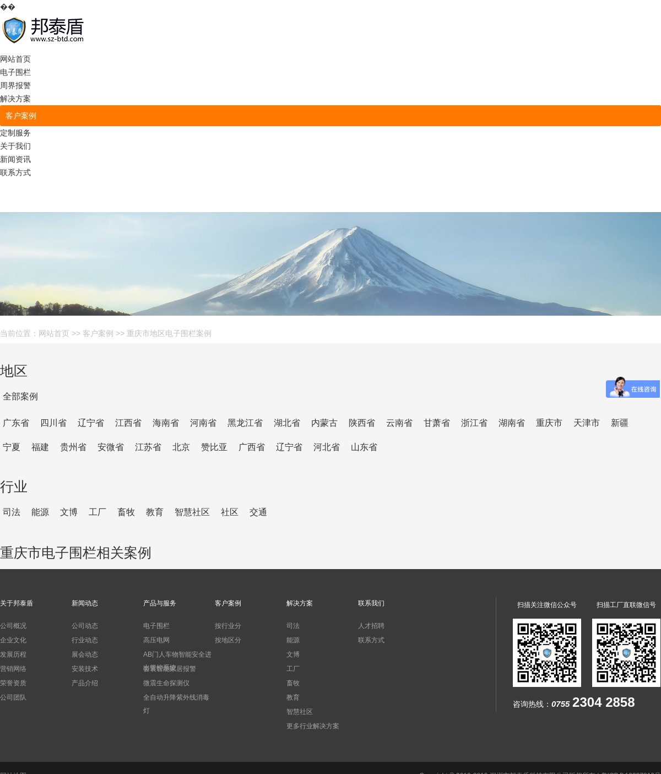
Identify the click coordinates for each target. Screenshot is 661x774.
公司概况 (13, 626)
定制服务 (15, 132)
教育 (155, 512)
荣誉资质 (13, 683)
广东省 (16, 422)
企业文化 (13, 640)
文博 (69, 512)
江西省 (128, 422)
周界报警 (15, 85)
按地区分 (228, 640)
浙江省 (474, 422)
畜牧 (126, 512)
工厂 (97, 512)
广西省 (252, 447)
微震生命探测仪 (166, 683)
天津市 (586, 422)
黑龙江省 (245, 422)
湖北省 (287, 422)
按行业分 (228, 626)
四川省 (53, 422)
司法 (11, 512)
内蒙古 (324, 422)
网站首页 (15, 59)
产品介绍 (85, 683)
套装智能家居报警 (169, 669)
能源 (40, 512)
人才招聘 (371, 626)
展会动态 (85, 654)
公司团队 (13, 697)
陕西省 (362, 422)
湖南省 (512, 422)
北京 (181, 447)
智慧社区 (192, 512)
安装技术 (85, 669)
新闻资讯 (15, 159)
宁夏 (11, 447)
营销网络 (13, 669)
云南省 (399, 422)
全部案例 (20, 396)
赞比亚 (214, 447)
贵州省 (73, 447)
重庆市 (549, 422)
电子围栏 (15, 72)
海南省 (166, 422)
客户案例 (21, 115)
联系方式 (15, 172)
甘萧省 (437, 422)
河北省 (326, 447)
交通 (258, 512)
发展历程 (13, 654)
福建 (40, 447)
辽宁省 (91, 422)
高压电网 (156, 640)
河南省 (203, 422)
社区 (230, 512)
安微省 (110, 447)
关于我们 (15, 146)
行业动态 (85, 640)
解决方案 (15, 98)
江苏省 (148, 447)
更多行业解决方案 (312, 726)
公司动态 (85, 626)
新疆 (620, 422)
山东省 (364, 447)
